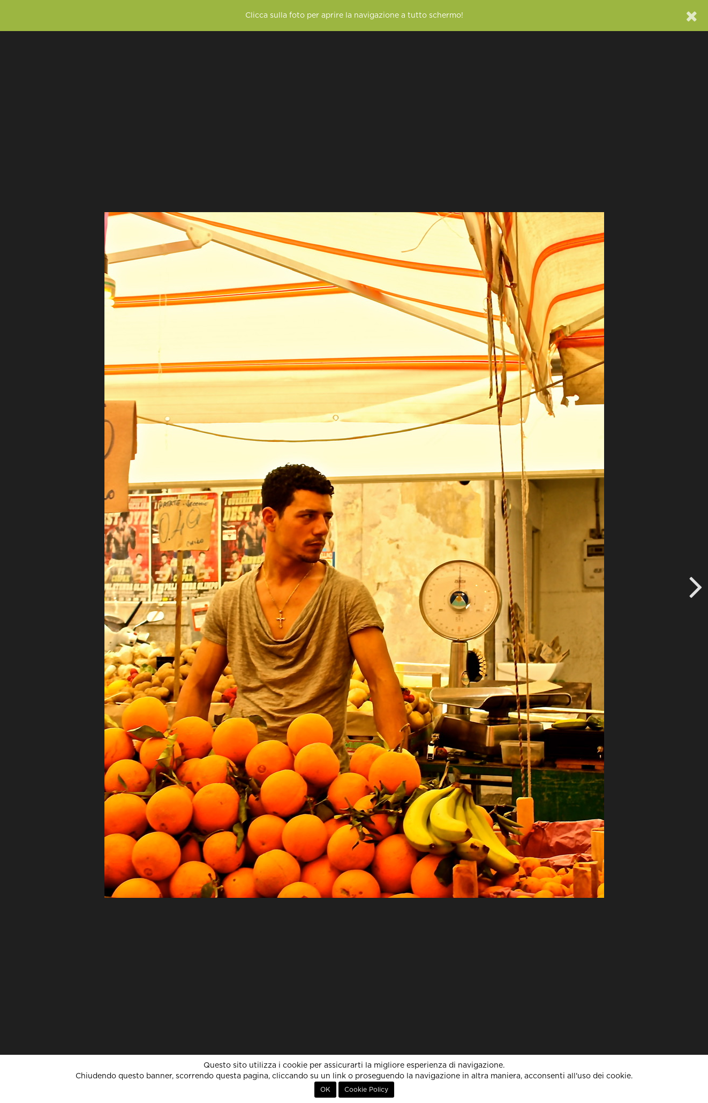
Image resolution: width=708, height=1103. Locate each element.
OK (325, 1089)
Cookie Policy (366, 1089)
